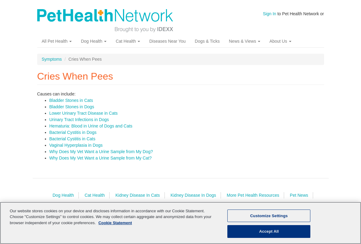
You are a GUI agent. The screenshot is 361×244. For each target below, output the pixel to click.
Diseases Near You (167, 41)
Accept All (269, 231)
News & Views (244, 41)
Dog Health (93, 41)
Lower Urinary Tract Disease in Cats (83, 113)
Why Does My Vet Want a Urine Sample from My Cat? (100, 158)
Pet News (299, 195)
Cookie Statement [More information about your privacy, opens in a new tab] (115, 223)
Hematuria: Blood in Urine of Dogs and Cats (90, 126)
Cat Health (128, 41)
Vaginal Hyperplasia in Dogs (76, 145)
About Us (280, 41)
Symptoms (52, 59)
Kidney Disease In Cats (137, 195)
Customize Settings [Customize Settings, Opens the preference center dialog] (269, 216)
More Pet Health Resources (253, 195)
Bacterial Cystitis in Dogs (73, 132)
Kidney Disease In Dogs (193, 195)
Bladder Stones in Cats (71, 100)
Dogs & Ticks (207, 41)
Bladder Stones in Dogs (71, 106)
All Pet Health (57, 41)
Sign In (269, 13)
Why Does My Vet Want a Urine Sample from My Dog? (101, 151)
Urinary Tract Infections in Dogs (79, 119)
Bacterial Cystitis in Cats (72, 138)
